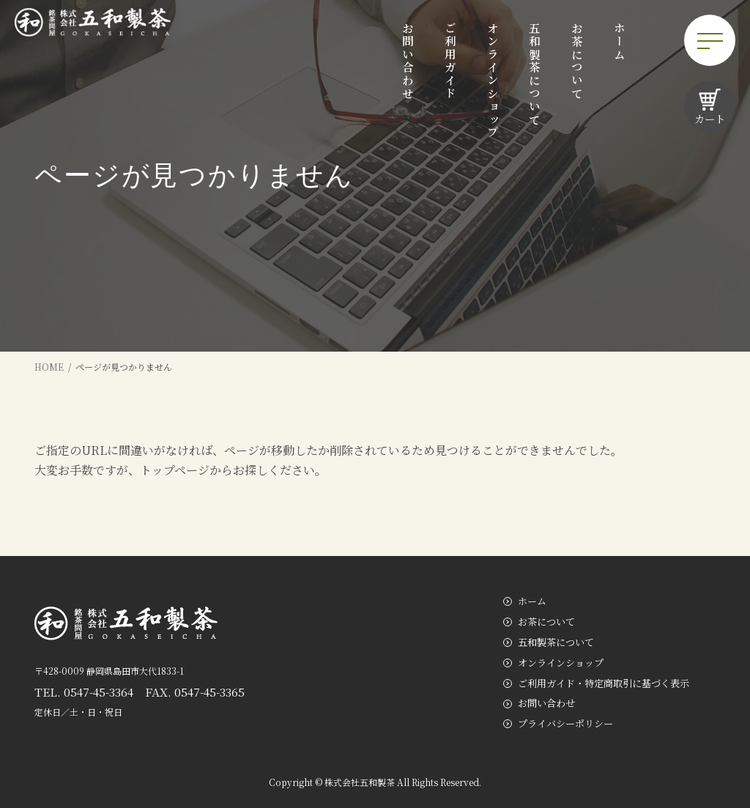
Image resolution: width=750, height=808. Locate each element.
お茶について (546, 622)
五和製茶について (556, 642)
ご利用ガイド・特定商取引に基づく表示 (603, 683)
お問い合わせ (546, 704)
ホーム (532, 601)
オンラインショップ (561, 663)
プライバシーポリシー (565, 724)
